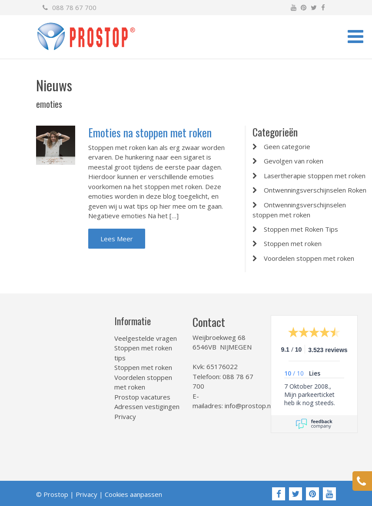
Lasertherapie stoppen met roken (314, 175)
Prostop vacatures (142, 397)
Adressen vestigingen (146, 406)
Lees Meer (116, 238)
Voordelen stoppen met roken (309, 258)
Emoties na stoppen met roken (150, 132)
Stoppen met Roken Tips (301, 229)
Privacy (125, 416)
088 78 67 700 (69, 7)
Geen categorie (287, 146)
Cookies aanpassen (133, 494)
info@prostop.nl (248, 405)
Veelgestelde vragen (145, 338)
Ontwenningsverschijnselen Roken (315, 190)
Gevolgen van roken (293, 160)
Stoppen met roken (293, 243)
